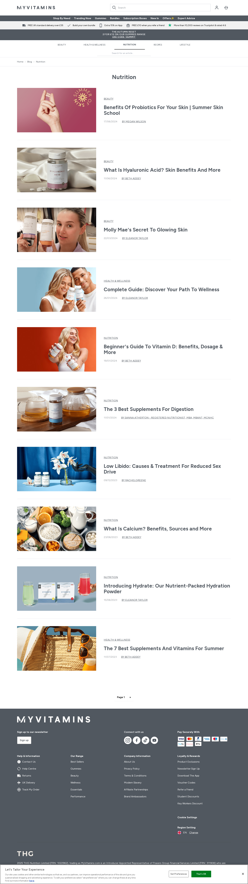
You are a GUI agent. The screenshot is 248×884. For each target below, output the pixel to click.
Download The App (188, 775)
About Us (129, 761)
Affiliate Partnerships (136, 789)
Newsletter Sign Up (188, 768)
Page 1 (121, 697)
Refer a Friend (185, 789)
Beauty (62, 44)
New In (155, 18)
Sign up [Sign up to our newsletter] (24, 740)
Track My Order (28, 790)
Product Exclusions (188, 761)
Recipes (158, 44)
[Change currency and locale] (187, 833)
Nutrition (129, 44)
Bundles (115, 18)
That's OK (201, 874)
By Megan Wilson (134, 121)
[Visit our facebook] (136, 740)
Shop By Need (61, 18)
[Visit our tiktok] (145, 740)
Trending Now (82, 18)
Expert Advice (186, 18)
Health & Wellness (94, 44)
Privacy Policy (132, 768)
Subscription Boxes (135, 18)
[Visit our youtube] (154, 740)
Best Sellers (77, 761)
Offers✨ (168, 18)
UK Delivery (26, 783)
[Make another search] (124, 53)
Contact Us (26, 762)
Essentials (76, 789)
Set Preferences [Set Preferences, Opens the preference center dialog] (178, 874)
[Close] (242, 873)
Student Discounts (188, 796)
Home (20, 62)
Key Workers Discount (190, 803)
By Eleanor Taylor (135, 238)
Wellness (76, 782)
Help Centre (26, 769)
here (31, 881)
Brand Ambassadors (135, 796)
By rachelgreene (134, 480)
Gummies (100, 18)
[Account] (216, 7)
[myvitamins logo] (36, 7)
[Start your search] (160, 7)
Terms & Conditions (135, 775)
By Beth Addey (131, 178)
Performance (78, 796)
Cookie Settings (187, 817)
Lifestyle (185, 44)
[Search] (114, 7)
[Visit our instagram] (128, 740)
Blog (29, 62)
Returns (24, 776)
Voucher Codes (186, 782)
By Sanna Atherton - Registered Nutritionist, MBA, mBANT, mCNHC (167, 417)
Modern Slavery (132, 782)
